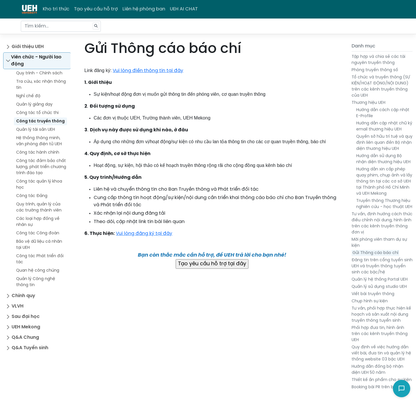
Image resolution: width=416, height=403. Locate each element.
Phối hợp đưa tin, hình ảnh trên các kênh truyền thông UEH (380, 334)
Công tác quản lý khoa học (39, 184)
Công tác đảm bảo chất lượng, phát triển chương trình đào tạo (41, 167)
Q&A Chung (25, 337)
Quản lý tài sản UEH (35, 130)
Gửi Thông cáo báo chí (375, 253)
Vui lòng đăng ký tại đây (144, 233)
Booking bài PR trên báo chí (379, 387)
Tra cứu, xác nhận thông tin (41, 85)
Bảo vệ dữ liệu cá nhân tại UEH (39, 245)
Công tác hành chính (37, 152)
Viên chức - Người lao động (36, 61)
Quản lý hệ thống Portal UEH (380, 279)
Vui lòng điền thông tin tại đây (148, 70)
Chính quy (23, 295)
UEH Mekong (26, 327)
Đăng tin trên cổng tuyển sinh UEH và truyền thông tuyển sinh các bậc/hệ (382, 266)
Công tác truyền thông (40, 121)
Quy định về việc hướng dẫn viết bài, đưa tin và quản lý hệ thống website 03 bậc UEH (381, 353)
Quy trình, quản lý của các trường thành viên (39, 207)
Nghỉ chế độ (28, 96)
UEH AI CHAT (184, 9)
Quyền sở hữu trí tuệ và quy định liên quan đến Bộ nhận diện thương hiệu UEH (384, 143)
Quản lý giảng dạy (34, 104)
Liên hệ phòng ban (143, 9)
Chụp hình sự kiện (370, 301)
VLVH (17, 306)
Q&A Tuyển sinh (30, 347)
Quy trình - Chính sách (39, 73)
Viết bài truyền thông (373, 294)
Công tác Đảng (31, 196)
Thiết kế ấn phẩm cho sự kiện (382, 380)
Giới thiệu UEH (28, 46)
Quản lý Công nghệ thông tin (35, 282)
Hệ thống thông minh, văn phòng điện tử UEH (39, 141)
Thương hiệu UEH (368, 103)
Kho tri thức (56, 9)
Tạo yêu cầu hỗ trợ (96, 9)
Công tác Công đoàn (37, 233)
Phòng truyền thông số (375, 70)
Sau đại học (26, 316)
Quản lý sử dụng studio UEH (379, 287)
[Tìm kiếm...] (61, 26)
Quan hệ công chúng (37, 270)
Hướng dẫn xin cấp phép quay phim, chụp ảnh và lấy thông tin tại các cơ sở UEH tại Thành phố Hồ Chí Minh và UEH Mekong (384, 181)
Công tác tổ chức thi (37, 113)
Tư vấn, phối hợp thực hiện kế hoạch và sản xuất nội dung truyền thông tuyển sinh (381, 314)
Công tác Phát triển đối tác (40, 259)
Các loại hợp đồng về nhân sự (38, 222)
